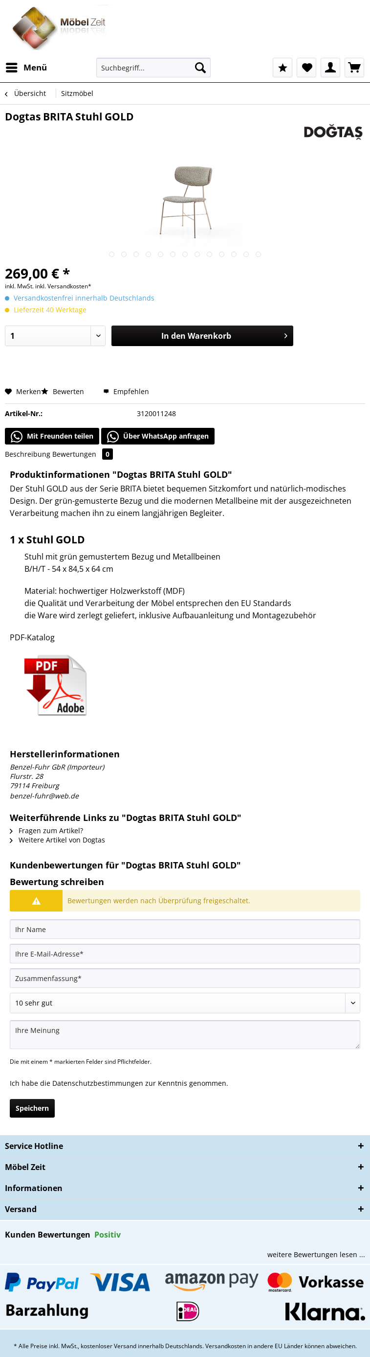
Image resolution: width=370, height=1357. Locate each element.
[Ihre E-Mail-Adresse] (185, 953)
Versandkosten (225, 1346)
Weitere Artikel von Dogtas (57, 839)
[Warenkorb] (354, 67)
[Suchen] (200, 67)
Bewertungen (82, 454)
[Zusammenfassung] (185, 978)
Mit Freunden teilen (52, 437)
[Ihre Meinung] (185, 1034)
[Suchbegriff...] (153, 67)
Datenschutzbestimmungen (97, 1083)
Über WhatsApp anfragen (158, 437)
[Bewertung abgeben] (185, 1003)
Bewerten (63, 391)
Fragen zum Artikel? (46, 830)
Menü (26, 66)
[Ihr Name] (185, 929)
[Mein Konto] (330, 67)
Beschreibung (27, 454)
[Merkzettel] (306, 67)
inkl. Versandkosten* (63, 286)
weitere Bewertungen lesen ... (316, 1254)
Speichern (32, 1108)
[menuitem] (26, 67)
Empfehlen (126, 391)
